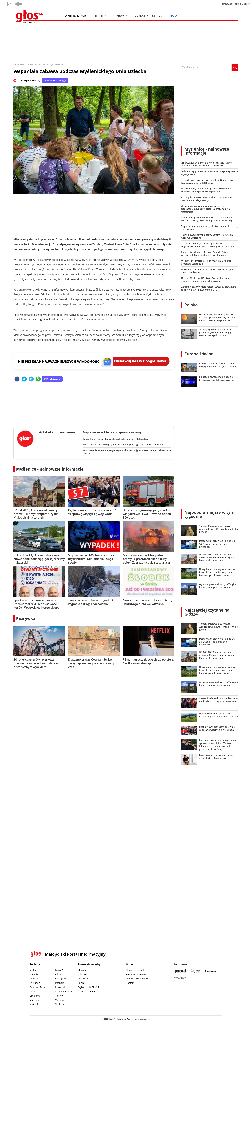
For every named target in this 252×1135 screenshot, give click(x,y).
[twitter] (24, 379)
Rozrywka (120, 16)
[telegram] (31, 379)
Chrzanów (35, 982)
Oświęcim (60, 978)
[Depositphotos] (210, 971)
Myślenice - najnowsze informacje (50, 469)
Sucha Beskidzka (64, 991)
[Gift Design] (180, 977)
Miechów (34, 1000)
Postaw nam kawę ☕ (55, 80)
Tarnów (59, 995)
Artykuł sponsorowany (28, 80)
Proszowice (61, 987)
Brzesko (34, 978)
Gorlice (33, 991)
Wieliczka (60, 1004)
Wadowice (60, 1000)
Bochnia (34, 974)
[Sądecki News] (195, 971)
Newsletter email (135, 970)
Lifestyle (82, 974)
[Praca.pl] (180, 971)
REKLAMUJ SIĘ (242, 3)
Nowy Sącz (61, 970)
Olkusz (59, 974)
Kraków (33, 970)
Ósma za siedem (87, 991)
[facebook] (17, 379)
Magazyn (82, 970)
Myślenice (35, 1004)
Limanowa (35, 995)
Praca (173, 16)
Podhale (59, 982)
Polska (191, 304)
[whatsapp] (38, 379)
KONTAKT (227, 3)
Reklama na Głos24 (136, 974)
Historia (100, 16)
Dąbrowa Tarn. (37, 987)
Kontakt (130, 982)
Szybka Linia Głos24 (148, 16)
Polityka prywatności (137, 978)
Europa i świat (198, 354)
